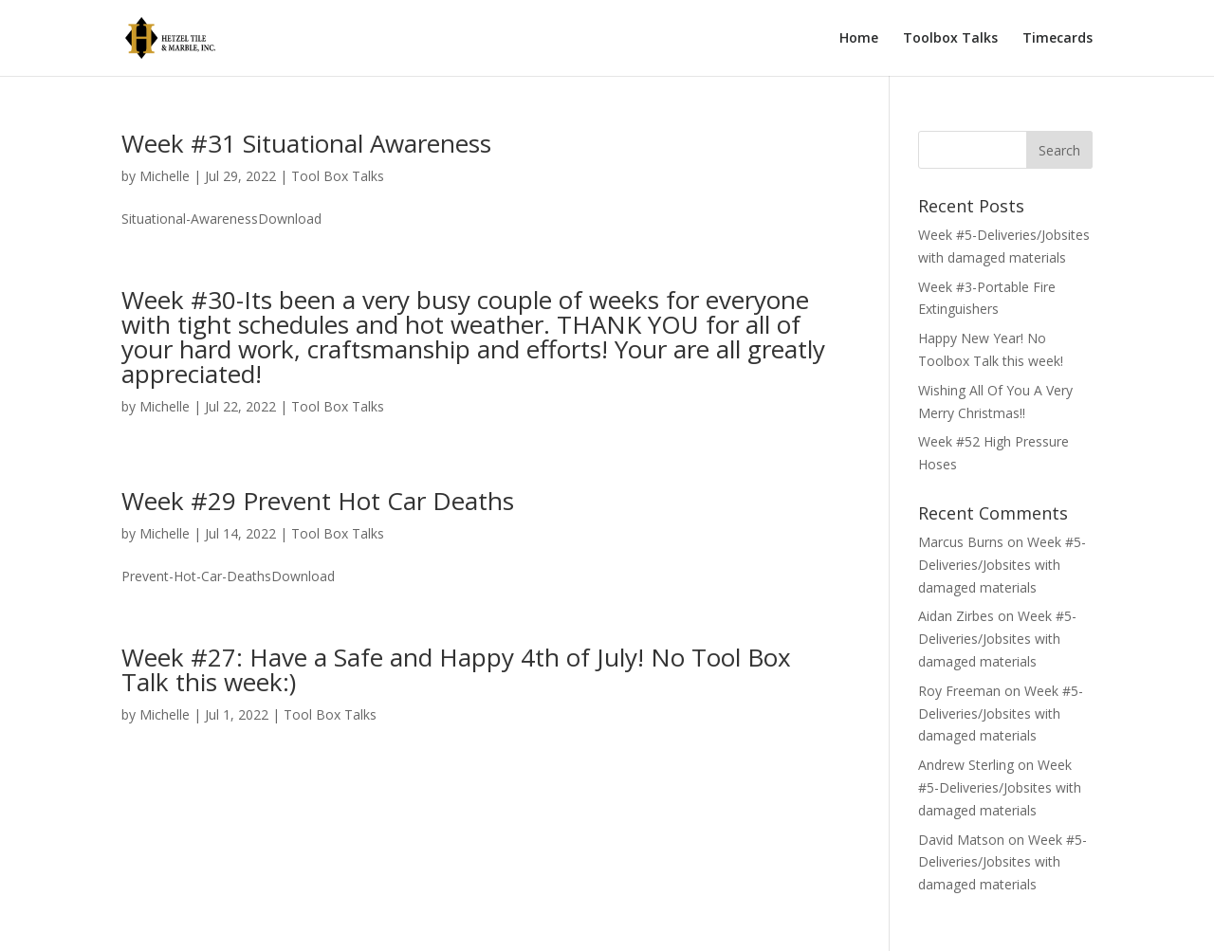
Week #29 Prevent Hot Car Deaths (317, 501)
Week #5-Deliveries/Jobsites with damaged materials (1002, 564)
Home (858, 38)
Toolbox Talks (950, 38)
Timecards (1057, 38)
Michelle (164, 176)
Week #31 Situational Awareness (306, 143)
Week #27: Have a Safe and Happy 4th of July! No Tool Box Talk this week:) (456, 669)
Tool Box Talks (337, 176)
